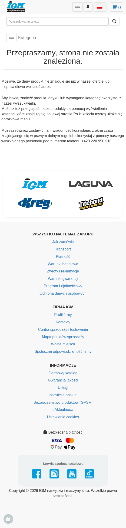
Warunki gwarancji (63, 279)
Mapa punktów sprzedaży (63, 337)
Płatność (63, 257)
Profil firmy (63, 315)
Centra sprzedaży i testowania (63, 329)
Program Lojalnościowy (63, 286)
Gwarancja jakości (63, 380)
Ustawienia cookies (63, 417)
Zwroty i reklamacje (63, 271)
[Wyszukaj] (114, 21)
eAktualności (63, 410)
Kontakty (63, 322)
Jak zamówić (63, 242)
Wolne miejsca (63, 344)
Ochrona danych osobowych (63, 293)
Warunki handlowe (63, 264)
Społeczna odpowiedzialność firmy (63, 351)
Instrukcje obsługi (63, 395)
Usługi (63, 388)
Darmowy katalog (63, 373)
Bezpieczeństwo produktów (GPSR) (63, 402)
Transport (63, 249)
